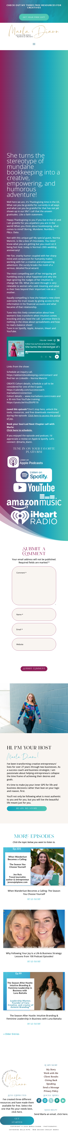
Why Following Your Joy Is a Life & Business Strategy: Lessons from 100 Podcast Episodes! (34, 955)
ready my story (26, 808)
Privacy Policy (51, 1091)
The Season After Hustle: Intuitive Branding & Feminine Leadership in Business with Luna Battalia (34, 1017)
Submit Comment (34, 668)
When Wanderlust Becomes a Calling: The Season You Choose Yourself (34, 892)
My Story (51, 1069)
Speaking (51, 1083)
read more (34, 899)
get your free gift (34, 17)
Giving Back (51, 1080)
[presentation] (31, 659)
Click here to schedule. (19, 430)
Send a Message (51, 1087)
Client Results (51, 1076)
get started (17, 1120)
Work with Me (51, 1073)
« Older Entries (11, 1033)
